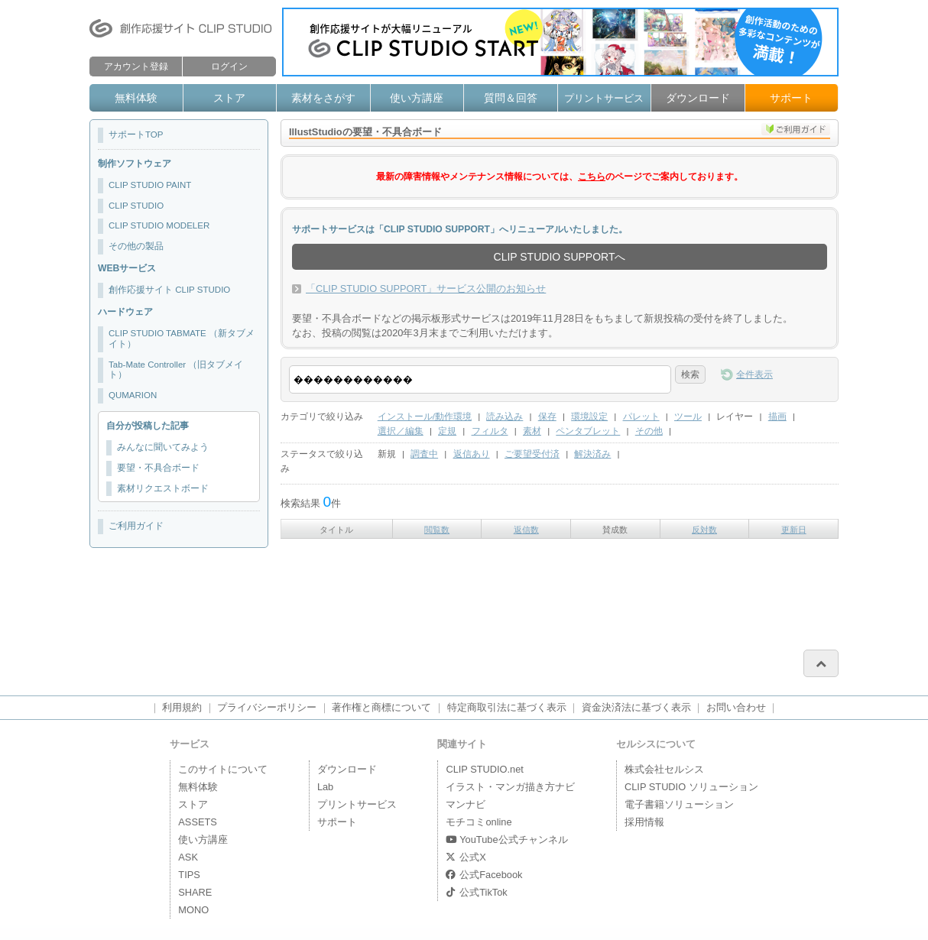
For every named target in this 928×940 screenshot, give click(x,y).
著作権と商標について (381, 707)
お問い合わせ (736, 707)
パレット (641, 416)
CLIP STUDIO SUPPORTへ (560, 257)
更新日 (793, 529)
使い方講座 (416, 98)
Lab (325, 787)
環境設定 (589, 416)
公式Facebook (484, 874)
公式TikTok (476, 892)
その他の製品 (136, 246)
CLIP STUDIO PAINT (150, 185)
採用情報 (644, 822)
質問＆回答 (510, 98)
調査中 (424, 454)
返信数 (526, 529)
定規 (447, 431)
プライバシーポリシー (266, 707)
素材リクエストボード (163, 488)
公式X (465, 857)
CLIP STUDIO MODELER (159, 225)
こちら (591, 176)
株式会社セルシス (664, 769)
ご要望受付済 (532, 454)
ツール (688, 416)
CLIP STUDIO (136, 205)
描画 (777, 416)
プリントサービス (604, 98)
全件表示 (754, 374)
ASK (188, 857)
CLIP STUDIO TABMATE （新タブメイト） (182, 338)
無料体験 (136, 98)
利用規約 (182, 707)
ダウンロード (698, 98)
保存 (547, 416)
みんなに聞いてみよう (163, 447)
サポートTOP (136, 134)
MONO (193, 910)
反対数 (704, 529)
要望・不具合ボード (158, 467)
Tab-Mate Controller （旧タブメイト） (176, 370)
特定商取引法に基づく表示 (506, 707)
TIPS (189, 874)
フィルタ (490, 431)
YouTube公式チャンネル (506, 839)
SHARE (195, 892)
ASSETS (197, 822)
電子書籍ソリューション (679, 804)
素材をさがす (323, 98)
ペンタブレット (588, 431)
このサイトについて (223, 769)
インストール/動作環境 (425, 416)
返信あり (471, 454)
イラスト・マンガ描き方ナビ (510, 787)
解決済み (592, 454)
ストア (229, 98)
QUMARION (133, 395)
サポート (791, 98)
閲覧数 (436, 529)
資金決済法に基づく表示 (636, 707)
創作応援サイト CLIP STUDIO (169, 289)
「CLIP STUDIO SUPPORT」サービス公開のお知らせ (426, 288)
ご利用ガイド (136, 525)
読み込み (504, 416)
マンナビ (465, 804)
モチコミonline (478, 822)
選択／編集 (400, 431)
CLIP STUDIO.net (484, 769)
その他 (649, 431)
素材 (532, 431)
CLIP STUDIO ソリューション (691, 787)
